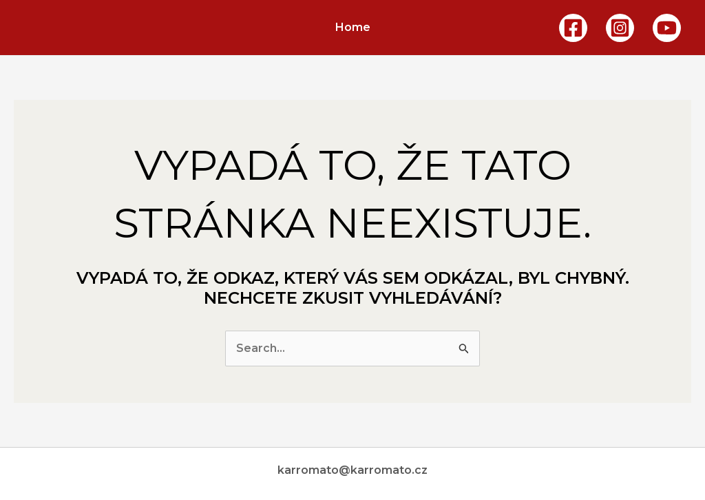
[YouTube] (667, 28)
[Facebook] (573, 28)
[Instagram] (620, 28)
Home (352, 27)
